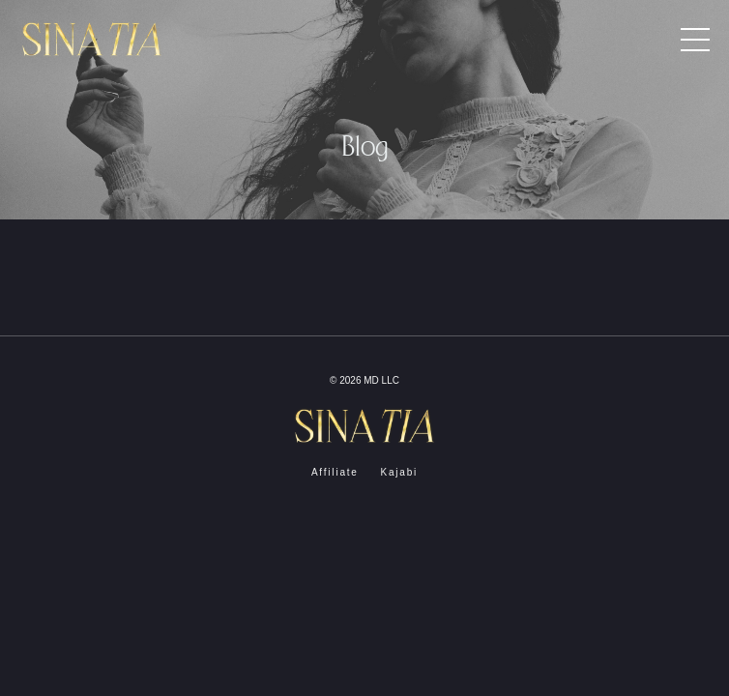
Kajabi (399, 472)
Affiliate (335, 472)
